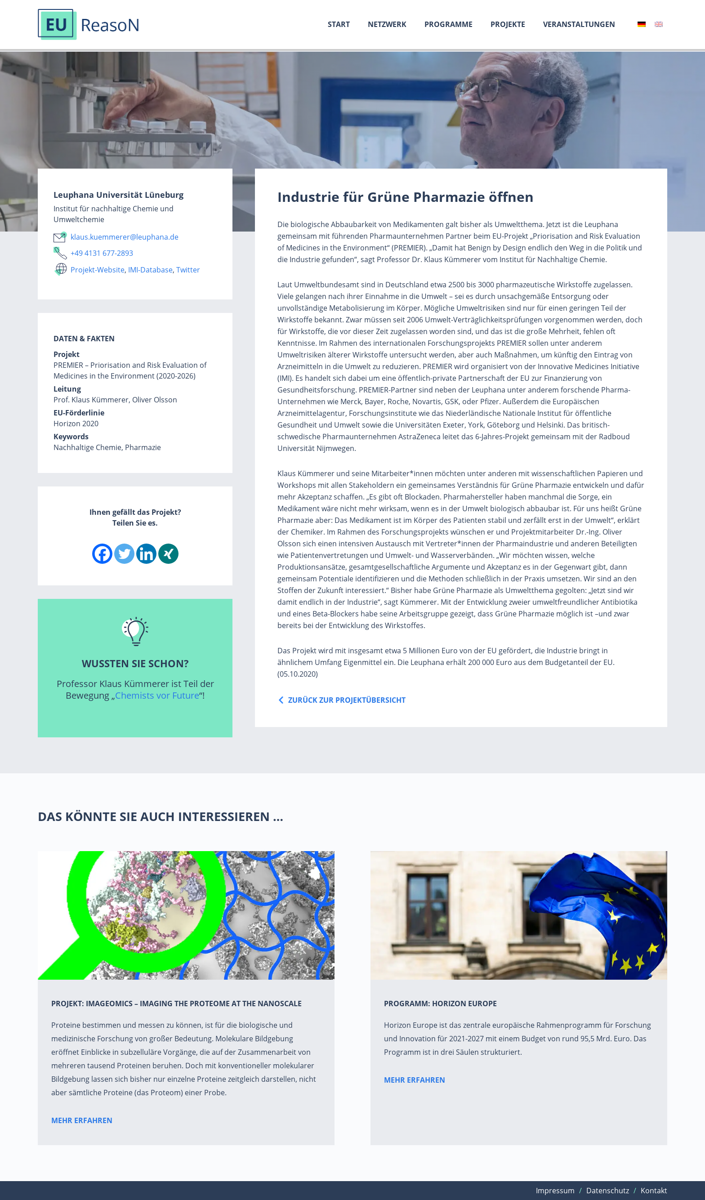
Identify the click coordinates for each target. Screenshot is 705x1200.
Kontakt (654, 1191)
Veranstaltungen (579, 24)
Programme (448, 24)
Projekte (508, 24)
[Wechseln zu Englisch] (658, 24)
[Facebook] (102, 554)
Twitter (188, 270)
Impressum (555, 1191)
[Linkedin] (146, 554)
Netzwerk (387, 24)
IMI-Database (150, 270)
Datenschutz (607, 1191)
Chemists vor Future (157, 695)
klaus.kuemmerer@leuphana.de (124, 237)
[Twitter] (124, 554)
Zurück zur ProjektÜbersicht (347, 700)
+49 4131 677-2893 (102, 253)
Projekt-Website (98, 270)
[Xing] (168, 554)
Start (339, 24)
